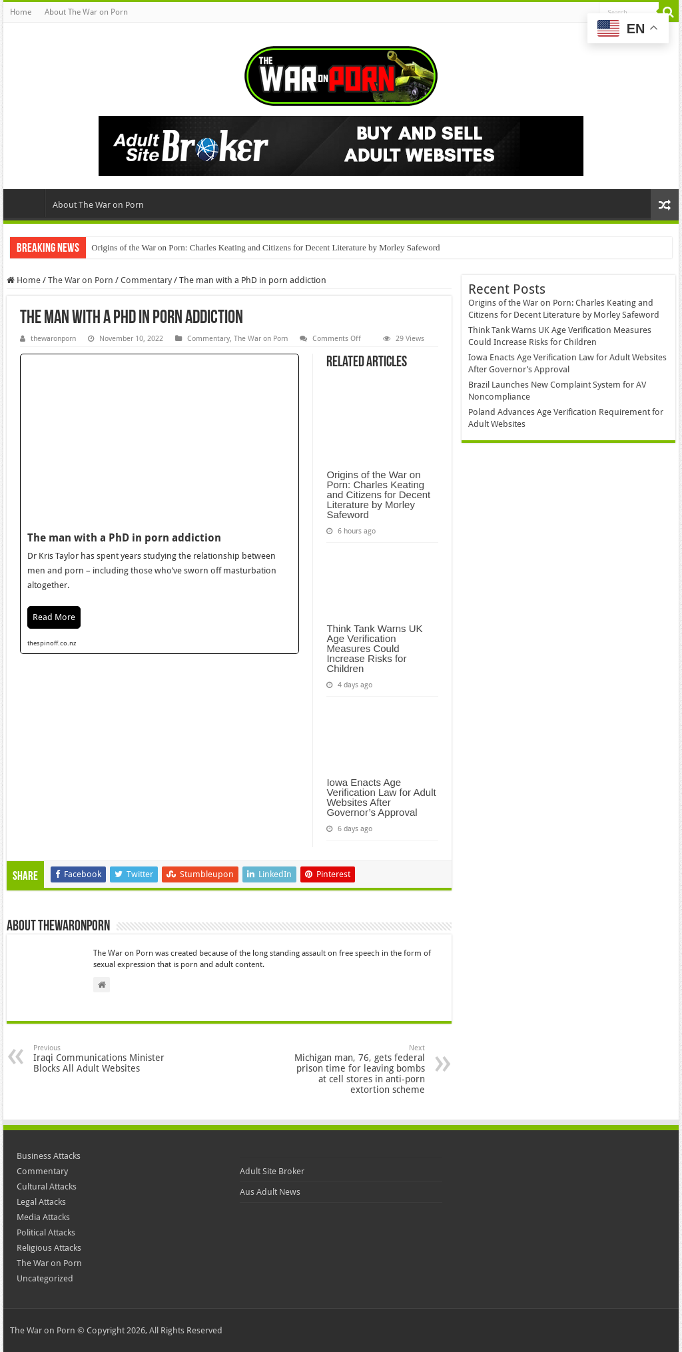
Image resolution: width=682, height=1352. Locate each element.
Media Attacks (43, 1217)
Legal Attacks (41, 1202)
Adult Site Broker (272, 1171)
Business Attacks (49, 1156)
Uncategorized (45, 1278)
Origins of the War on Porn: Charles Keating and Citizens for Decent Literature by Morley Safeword (265, 247)
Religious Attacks (49, 1248)
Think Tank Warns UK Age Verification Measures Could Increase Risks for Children (374, 648)
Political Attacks (46, 1232)
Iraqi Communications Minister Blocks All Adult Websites (101, 1059)
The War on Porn (80, 280)
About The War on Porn (86, 12)
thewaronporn (53, 338)
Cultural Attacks (47, 1186)
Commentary (146, 280)
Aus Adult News (270, 1192)
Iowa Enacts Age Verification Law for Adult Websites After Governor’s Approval (381, 797)
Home (20, 12)
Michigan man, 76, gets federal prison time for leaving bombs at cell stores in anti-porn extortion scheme (356, 1069)
